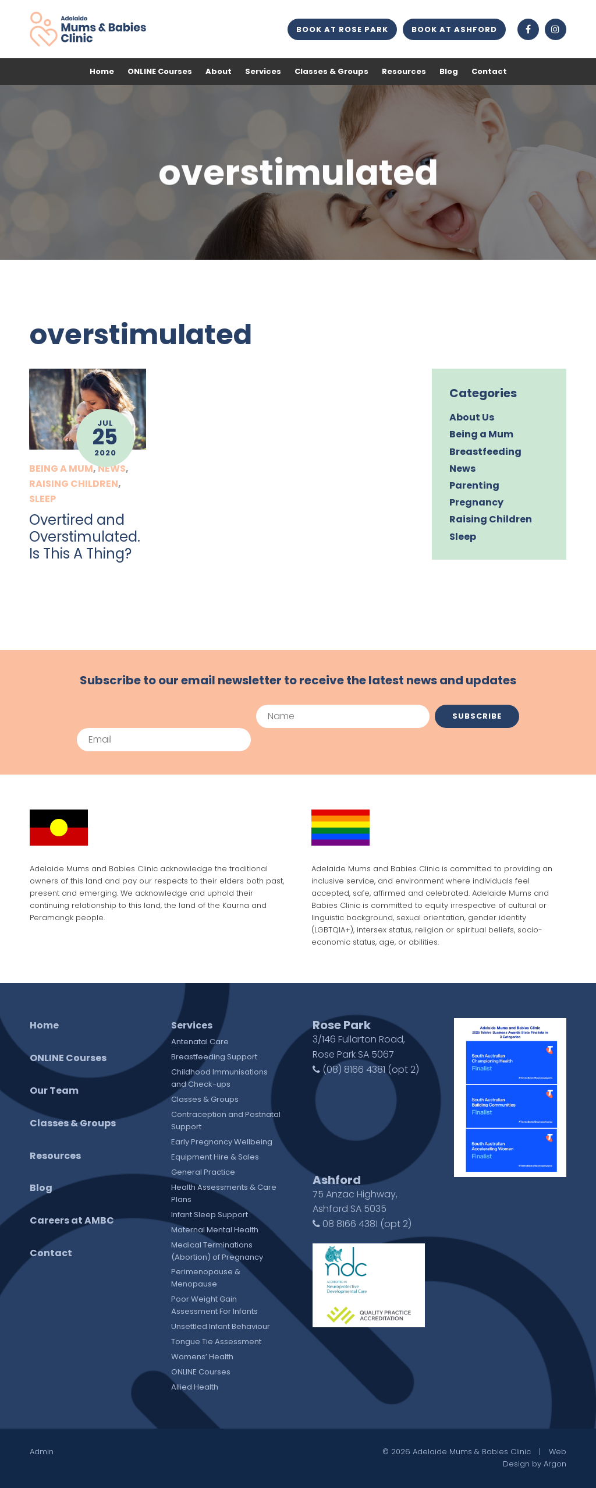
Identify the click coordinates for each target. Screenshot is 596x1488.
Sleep (42, 499)
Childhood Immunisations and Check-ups (219, 1078)
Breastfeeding (485, 451)
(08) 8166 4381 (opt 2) (366, 1069)
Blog (448, 71)
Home (102, 71)
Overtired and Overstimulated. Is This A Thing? (84, 536)
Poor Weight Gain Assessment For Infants (214, 1305)
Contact (489, 71)
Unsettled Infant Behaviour (220, 1326)
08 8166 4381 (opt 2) (362, 1224)
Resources (404, 71)
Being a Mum (61, 468)
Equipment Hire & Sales (215, 1156)
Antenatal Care (200, 1041)
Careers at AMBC (72, 1220)
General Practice (203, 1172)
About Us (471, 417)
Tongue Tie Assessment (216, 1341)
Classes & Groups (331, 71)
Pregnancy (476, 502)
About (218, 71)
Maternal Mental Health (214, 1229)
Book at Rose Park (342, 29)
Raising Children (73, 483)
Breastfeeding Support (214, 1056)
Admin (42, 1451)
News (112, 468)
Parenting (474, 485)
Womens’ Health (202, 1356)
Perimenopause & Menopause (205, 1277)
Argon (555, 1463)
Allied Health (194, 1386)
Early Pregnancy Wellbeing (221, 1141)
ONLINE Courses (159, 71)
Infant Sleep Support (209, 1214)
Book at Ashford (454, 29)
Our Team (54, 1090)
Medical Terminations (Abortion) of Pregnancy (217, 1251)
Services (263, 71)
